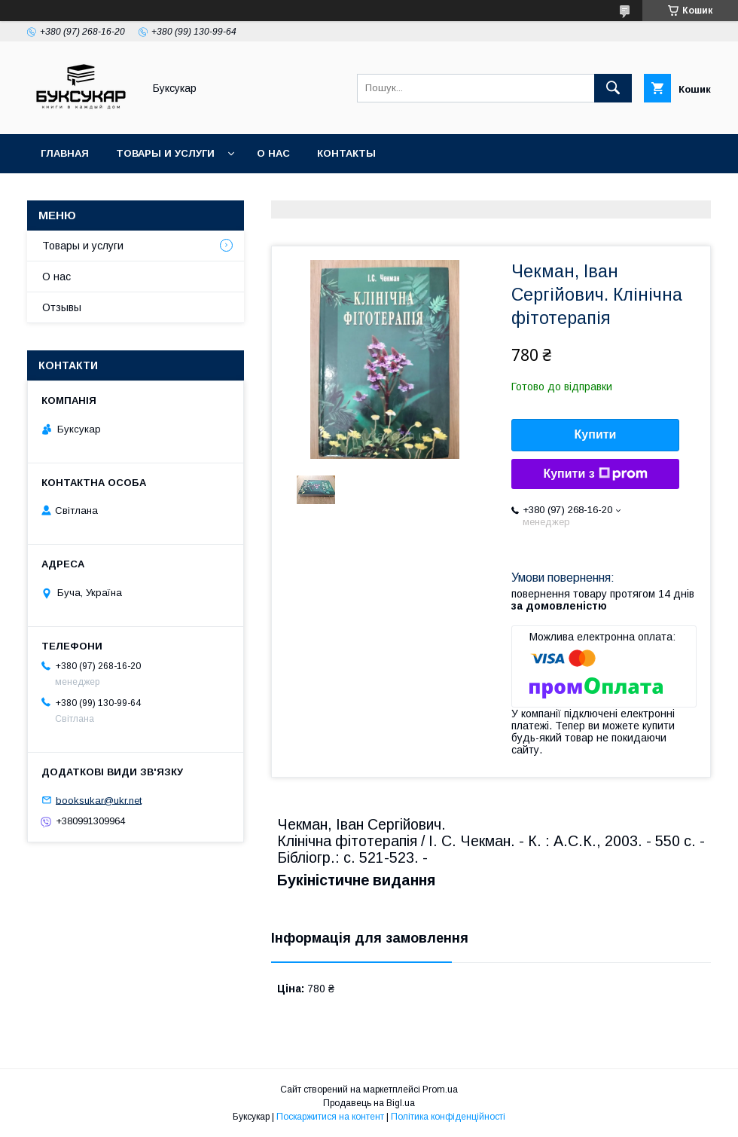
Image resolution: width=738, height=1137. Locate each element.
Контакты (346, 153)
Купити (596, 434)
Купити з (595, 474)
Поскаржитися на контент (330, 1116)
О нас (273, 153)
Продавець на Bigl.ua (369, 1103)
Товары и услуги (165, 153)
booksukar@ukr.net (99, 799)
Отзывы (61, 307)
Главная (65, 153)
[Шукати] (613, 88)
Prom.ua (440, 1089)
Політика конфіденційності (448, 1116)
